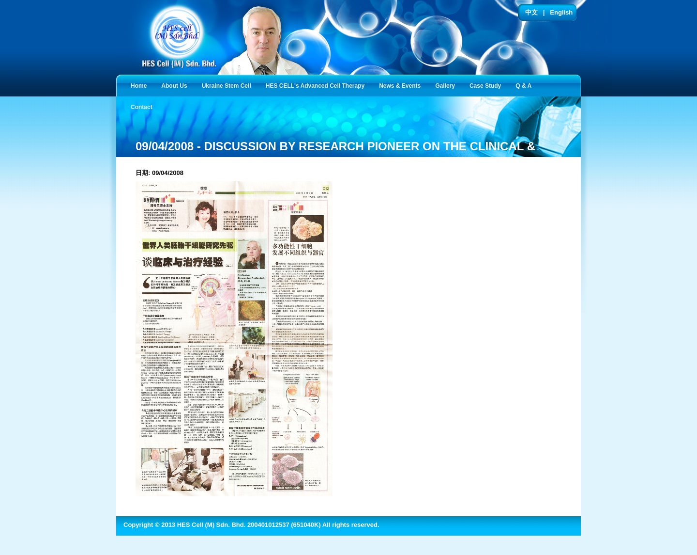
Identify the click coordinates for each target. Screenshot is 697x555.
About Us (176, 85)
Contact (143, 106)
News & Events (401, 85)
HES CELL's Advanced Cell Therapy (317, 85)
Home (139, 85)
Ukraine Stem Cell (228, 85)
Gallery (447, 85)
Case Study (487, 85)
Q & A (525, 85)
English (561, 12)
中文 (531, 12)
